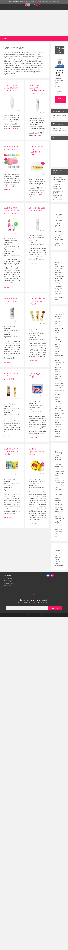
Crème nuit (58, 459)
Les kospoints (57, 118)
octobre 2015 (58, 388)
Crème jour (58, 457)
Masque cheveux (59, 480)
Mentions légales (8, 581)
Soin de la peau (59, 505)
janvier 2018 (58, 342)
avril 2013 (57, 436)
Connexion (58, 553)
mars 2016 (58, 376)
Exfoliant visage (59, 469)
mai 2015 (57, 399)
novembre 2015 (59, 385)
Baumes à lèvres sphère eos (12, 147)
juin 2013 (57, 431)
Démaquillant (58, 462)
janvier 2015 (58, 408)
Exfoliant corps (59, 466)
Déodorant (58, 464)
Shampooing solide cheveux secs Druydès (59, 230)
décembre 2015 (59, 383)
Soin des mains (59, 509)
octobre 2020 (58, 330)
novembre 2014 (59, 413)
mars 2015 (58, 404)
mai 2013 (57, 434)
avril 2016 (57, 374)
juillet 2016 (58, 367)
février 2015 (58, 406)
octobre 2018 (58, 332)
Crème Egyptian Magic (36, 375)
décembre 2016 (59, 355)
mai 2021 (57, 321)
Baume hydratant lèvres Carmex (37, 451)
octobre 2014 (58, 415)
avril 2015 (57, 401)
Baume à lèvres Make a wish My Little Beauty (11, 87)
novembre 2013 (59, 420)
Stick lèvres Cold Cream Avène (37, 209)
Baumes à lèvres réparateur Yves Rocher (37, 301)
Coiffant (57, 455)
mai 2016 (57, 372)
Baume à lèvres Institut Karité (11, 299)
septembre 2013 (59, 424)
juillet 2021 (58, 316)
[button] (60, 99)
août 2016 (57, 365)
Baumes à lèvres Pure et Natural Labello (12, 451)
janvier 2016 (58, 381)
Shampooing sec (59, 492)
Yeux (56, 536)
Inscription (57, 551)
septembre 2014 (59, 418)
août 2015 (57, 392)
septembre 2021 (59, 314)
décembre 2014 (59, 411)
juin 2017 (57, 344)
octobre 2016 (58, 360)
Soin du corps (58, 514)
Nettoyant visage (59, 485)
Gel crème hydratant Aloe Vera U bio (59, 243)
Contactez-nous (8, 583)
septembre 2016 (59, 362)
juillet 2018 (58, 335)
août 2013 (57, 427)
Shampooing (58, 489)
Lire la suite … (36, 135)
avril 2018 (57, 339)
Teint (56, 534)
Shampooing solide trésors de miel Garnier (59, 216)
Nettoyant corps (59, 482)
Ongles (57, 487)
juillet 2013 (58, 429)
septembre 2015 (59, 390)
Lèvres (56, 476)
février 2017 (58, 353)
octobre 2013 (58, 422)
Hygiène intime (59, 473)
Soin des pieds (59, 511)
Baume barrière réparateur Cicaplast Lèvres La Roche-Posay (37, 88)
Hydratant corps (59, 471)
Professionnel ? (8, 585)
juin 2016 (57, 369)
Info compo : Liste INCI (59, 115)
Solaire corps (58, 529)
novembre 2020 (59, 328)
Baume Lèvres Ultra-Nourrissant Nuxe (36, 150)
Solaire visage (58, 531)
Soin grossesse (59, 516)
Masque (57, 478)
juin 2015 (57, 397)
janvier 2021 (58, 326)
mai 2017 (57, 346)
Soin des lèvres (59, 507)
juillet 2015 (58, 395)
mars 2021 (58, 323)
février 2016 (58, 378)
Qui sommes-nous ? (9, 578)
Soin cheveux (58, 498)
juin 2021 (57, 319)
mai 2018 (57, 337)
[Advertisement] (34, 22)
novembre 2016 (59, 358)
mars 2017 (58, 351)
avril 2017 (57, 349)
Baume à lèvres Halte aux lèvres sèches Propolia (11, 210)
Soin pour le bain (59, 518)
